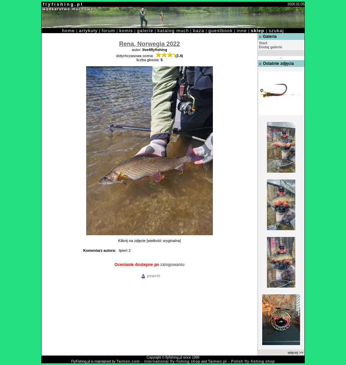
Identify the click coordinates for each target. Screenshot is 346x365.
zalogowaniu (172, 264)
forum (108, 30)
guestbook (220, 30)
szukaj (276, 30)
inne (242, 30)
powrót (149, 276)
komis (126, 30)
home (68, 30)
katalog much (173, 30)
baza (198, 30)
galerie (145, 30)
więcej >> (295, 352)
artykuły (88, 30)
